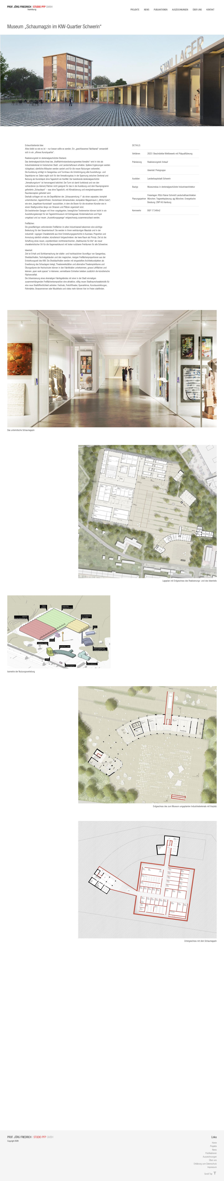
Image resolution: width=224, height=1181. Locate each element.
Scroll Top (210, 1173)
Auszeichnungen (180, 9)
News (146, 9)
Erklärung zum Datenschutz (205, 1163)
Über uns (197, 9)
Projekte (135, 9)
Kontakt (210, 9)
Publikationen (160, 9)
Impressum (212, 1167)
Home (214, 1142)
